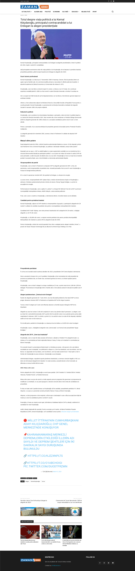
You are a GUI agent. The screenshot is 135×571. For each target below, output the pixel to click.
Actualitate (23, 478)
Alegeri (27, 481)
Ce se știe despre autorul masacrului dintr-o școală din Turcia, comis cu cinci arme (50, 542)
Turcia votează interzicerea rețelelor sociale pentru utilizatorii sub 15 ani (29, 542)
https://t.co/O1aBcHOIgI (44, 463)
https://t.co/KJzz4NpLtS (45, 455)
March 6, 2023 (57, 471)
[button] (112, 12)
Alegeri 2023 (29, 478)
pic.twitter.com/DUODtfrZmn (45, 466)
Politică (35, 478)
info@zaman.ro (56, 565)
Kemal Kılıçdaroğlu (35, 481)
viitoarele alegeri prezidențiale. (70, 411)
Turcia (43, 481)
